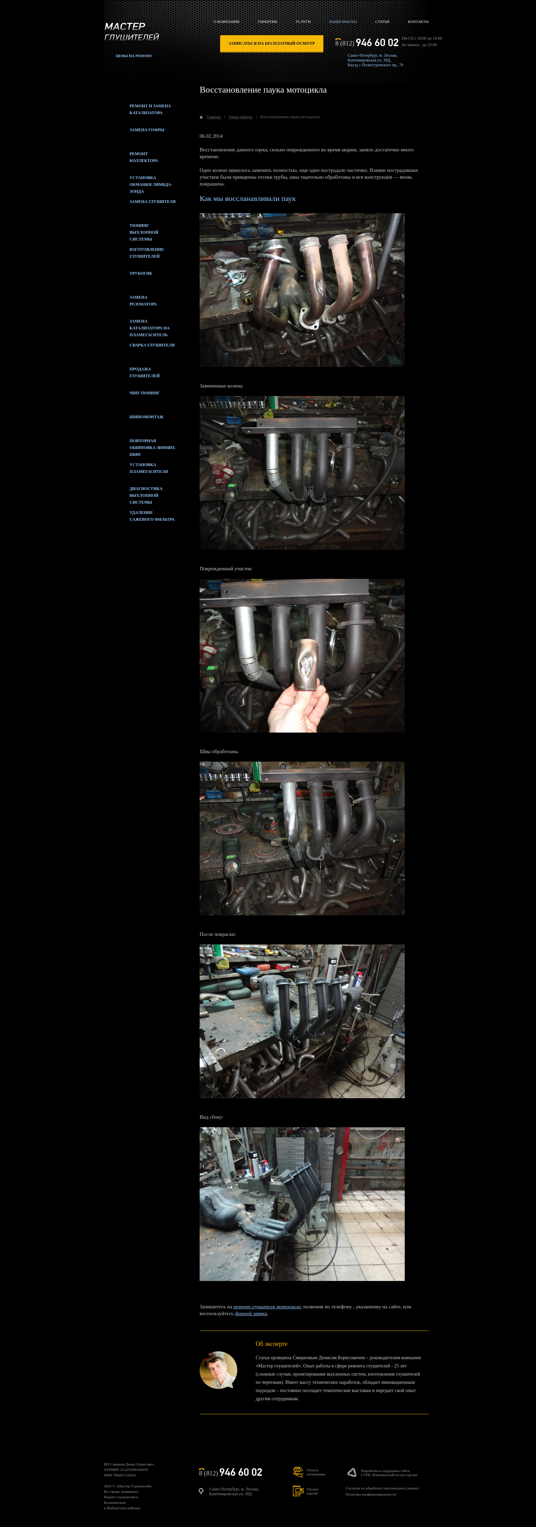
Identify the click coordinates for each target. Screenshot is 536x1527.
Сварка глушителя (139, 350)
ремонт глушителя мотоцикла (267, 1306)
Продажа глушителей (132, 374)
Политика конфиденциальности (371, 1494)
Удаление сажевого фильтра (139, 517)
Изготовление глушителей (134, 254)
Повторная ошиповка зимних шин (139, 445)
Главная (213, 117)
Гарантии (267, 21)
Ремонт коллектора (131, 158)
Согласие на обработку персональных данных (382, 1488)
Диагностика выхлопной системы (133, 493)
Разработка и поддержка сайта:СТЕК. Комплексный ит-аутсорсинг (389, 1473)
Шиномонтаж (133, 422)
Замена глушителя (140, 206)
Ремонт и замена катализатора (137, 111)
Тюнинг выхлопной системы (131, 230)
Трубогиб (128, 278)
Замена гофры (134, 135)
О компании (226, 21)
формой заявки (251, 1313)
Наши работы (343, 21)
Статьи (382, 21)
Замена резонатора (130, 302)
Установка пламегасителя (136, 469)
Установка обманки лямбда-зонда (138, 182)
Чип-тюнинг (132, 398)
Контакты (418, 21)
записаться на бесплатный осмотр (272, 43)
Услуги (303, 21)
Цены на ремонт (134, 56)
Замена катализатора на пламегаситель (137, 326)
